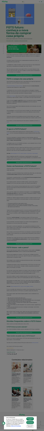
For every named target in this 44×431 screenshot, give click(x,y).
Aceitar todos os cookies (30, 419)
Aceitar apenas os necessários (30, 422)
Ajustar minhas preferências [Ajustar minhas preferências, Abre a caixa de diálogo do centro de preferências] (30, 426)
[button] (3, 423)
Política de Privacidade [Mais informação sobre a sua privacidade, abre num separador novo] (16, 426)
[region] (20, 422)
